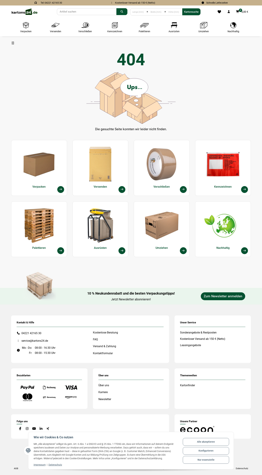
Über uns (103, 385)
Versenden (100, 186)
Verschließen (161, 186)
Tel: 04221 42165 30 (51, 2)
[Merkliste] (219, 11)
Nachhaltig (223, 247)
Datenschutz (55, 464)
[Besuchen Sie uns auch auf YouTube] (34, 429)
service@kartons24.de (34, 340)
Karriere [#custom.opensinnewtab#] (103, 392)
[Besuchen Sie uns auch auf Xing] (47, 429)
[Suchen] (86, 11)
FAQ (95, 339)
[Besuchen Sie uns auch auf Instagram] (27, 429)
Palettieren (39, 247)
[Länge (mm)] (138, 11)
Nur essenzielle (205, 459)
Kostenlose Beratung (105, 332)
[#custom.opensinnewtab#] (197, 429)
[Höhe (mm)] (174, 11)
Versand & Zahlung (104, 346)
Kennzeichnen (223, 186)
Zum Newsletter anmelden (223, 296)
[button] (228, 11)
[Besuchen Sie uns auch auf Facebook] (20, 429)
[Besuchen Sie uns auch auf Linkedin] (40, 429)
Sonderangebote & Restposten (198, 332)
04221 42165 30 (31, 333)
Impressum (40, 464)
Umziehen (162, 247)
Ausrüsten (100, 247)
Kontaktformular (103, 353)
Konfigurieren (205, 450)
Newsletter (104, 399)
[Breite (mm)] (156, 11)
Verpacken (39, 186)
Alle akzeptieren (206, 442)
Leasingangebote (190, 345)
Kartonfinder (187, 385)
